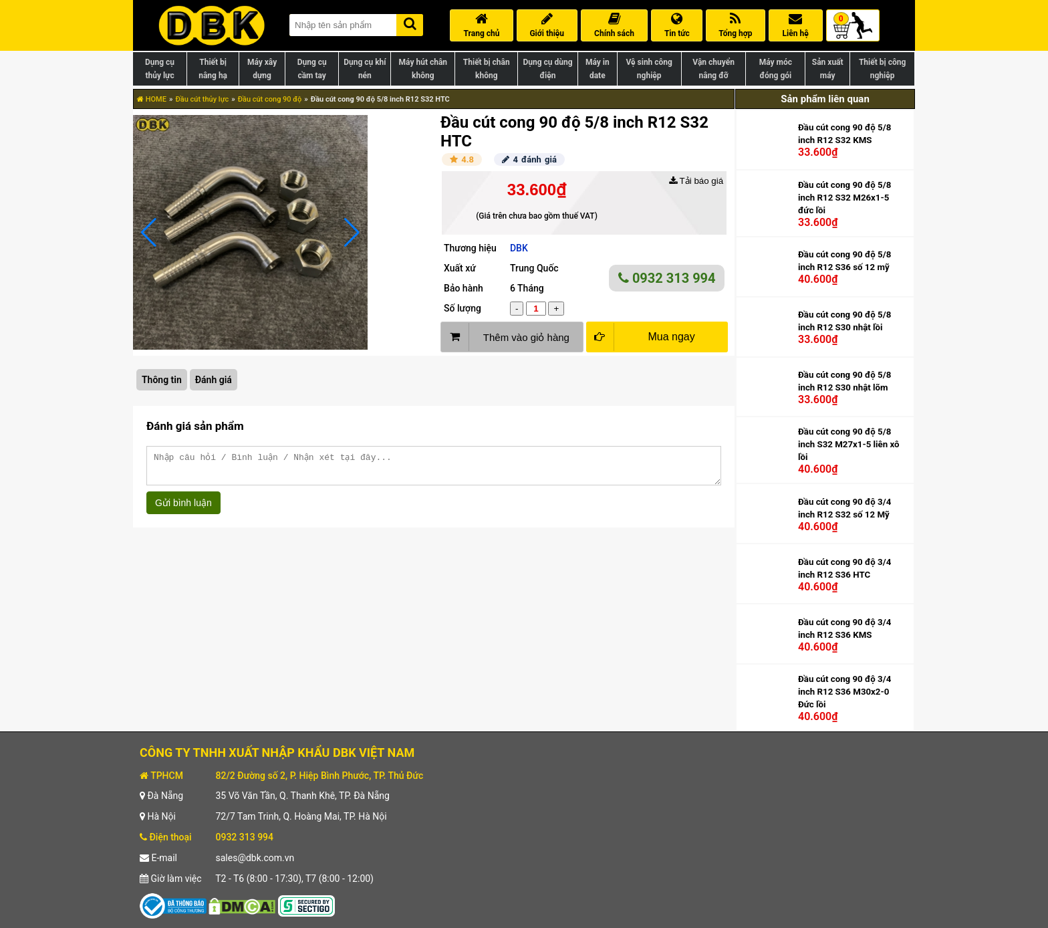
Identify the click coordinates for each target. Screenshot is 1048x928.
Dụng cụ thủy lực (159, 68)
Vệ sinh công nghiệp (649, 68)
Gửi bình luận (183, 508)
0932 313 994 (667, 278)
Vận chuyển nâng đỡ (713, 68)
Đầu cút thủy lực (202, 99)
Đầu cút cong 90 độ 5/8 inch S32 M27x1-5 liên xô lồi (849, 444)
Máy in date (597, 68)
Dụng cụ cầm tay (312, 68)
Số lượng (462, 308)
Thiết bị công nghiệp (882, 68)
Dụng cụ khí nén (365, 68)
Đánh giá (213, 379)
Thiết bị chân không (486, 68)
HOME (151, 99)
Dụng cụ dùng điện (547, 68)
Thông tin (162, 379)
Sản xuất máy (827, 68)
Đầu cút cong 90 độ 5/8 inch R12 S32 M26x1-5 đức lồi (844, 197)
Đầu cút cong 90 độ (270, 99)
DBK (519, 248)
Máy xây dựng (262, 68)
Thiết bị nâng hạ (213, 68)
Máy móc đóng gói (775, 68)
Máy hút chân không (423, 68)
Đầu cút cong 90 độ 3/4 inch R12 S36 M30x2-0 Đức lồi (844, 691)
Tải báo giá (696, 181)
